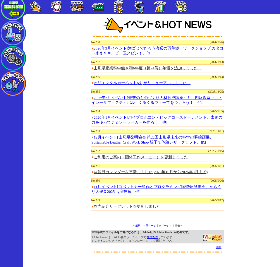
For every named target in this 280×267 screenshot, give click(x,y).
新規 (219, 247)
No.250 (95, 180)
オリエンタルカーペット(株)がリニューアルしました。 (142, 83)
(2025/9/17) (217, 200)
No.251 (95, 166)
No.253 (95, 131)
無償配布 (152, 237)
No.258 (95, 42)
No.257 (95, 62)
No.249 (95, 200)
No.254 (95, 111)
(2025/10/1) (217, 166)
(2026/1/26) (217, 42)
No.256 (95, 77)
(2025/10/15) (216, 151)
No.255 (95, 91)
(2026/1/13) (217, 62)
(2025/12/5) (217, 111)
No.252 (95, 151)
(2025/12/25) (216, 91)
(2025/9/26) (217, 180)
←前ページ (149, 225)
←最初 (137, 225)
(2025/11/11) (216, 131)
